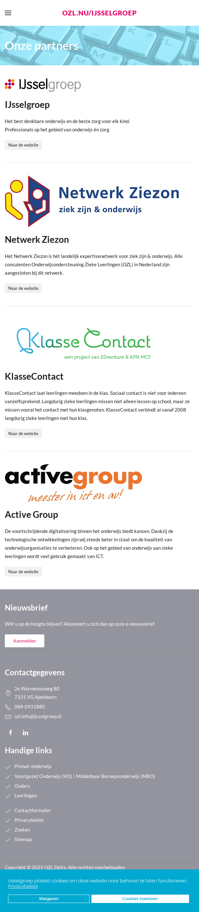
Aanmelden (24, 640)
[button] (189, 881)
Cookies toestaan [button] (140, 898)
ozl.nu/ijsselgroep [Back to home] (99, 13)
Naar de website (23, 144)
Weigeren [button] (49, 898)
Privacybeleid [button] (23, 886)
